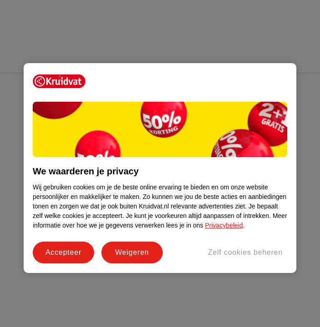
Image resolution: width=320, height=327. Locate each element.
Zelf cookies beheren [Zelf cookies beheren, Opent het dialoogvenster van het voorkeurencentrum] (245, 252)
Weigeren (132, 252)
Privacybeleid (224, 225)
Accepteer (63, 252)
